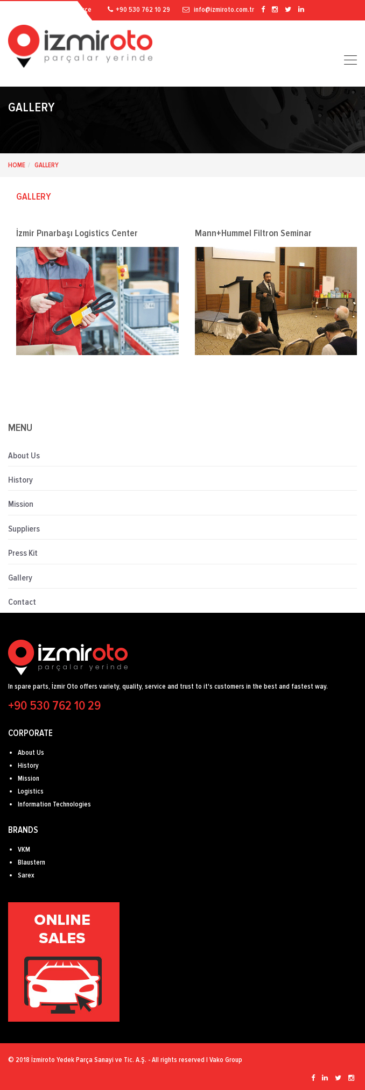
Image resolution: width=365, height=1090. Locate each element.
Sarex (26, 875)
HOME (16, 165)
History (20, 480)
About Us (24, 455)
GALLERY (33, 196)
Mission (20, 504)
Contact (22, 602)
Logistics (31, 791)
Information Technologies (54, 804)
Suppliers (24, 528)
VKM (24, 849)
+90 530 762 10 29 (140, 9)
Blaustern (31, 862)
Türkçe (82, 9)
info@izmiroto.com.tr (219, 9)
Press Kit (23, 553)
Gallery (46, 165)
